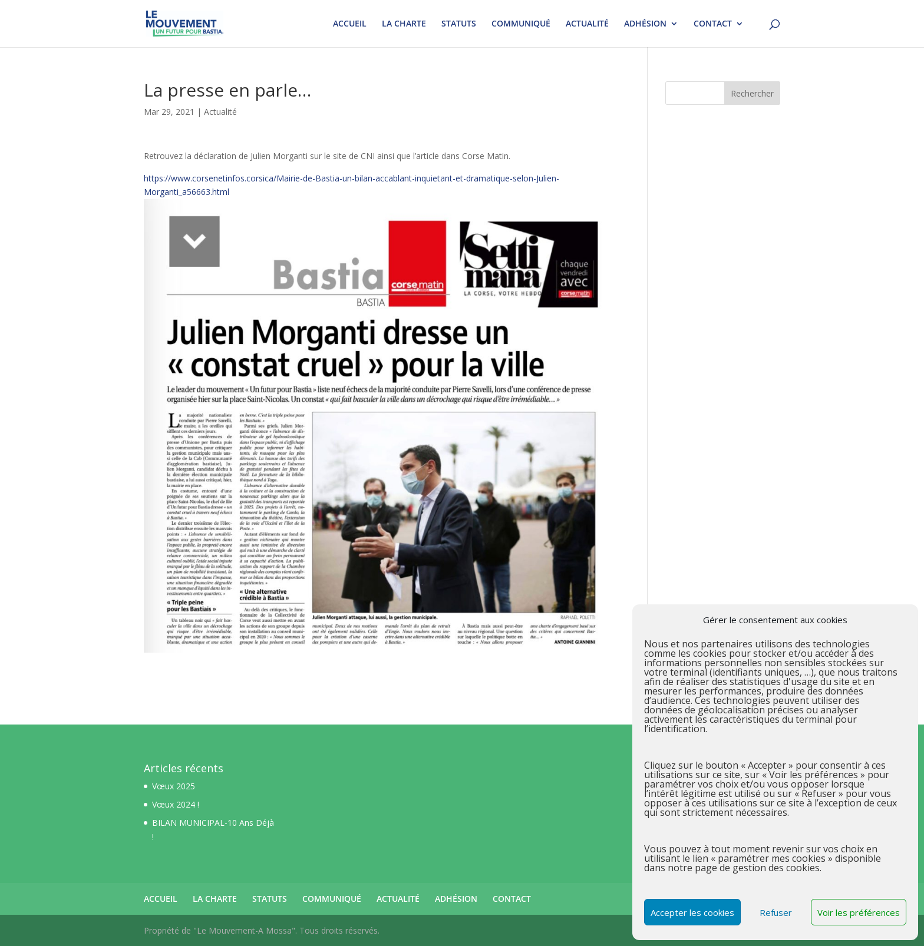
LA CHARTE (404, 24)
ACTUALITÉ (587, 24)
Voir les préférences (858, 912)
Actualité (220, 111)
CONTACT (713, 24)
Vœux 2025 (173, 786)
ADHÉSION (645, 24)
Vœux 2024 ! (175, 804)
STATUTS (458, 24)
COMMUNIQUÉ (520, 24)
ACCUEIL (350, 24)
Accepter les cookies (692, 912)
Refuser (776, 912)
